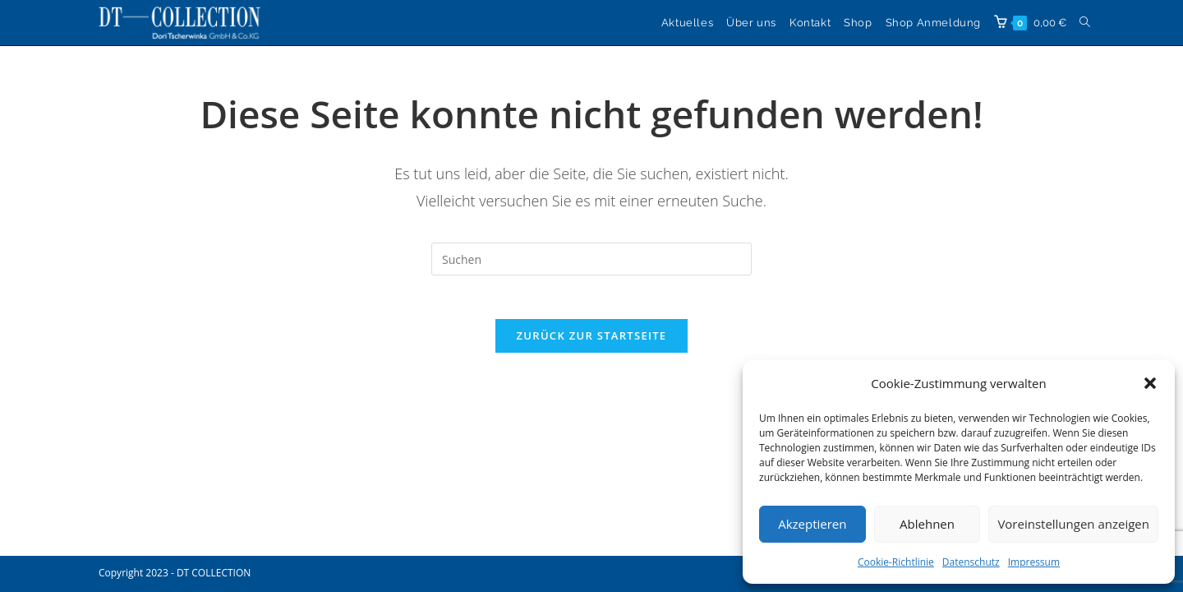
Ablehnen (927, 524)
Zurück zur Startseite (592, 342)
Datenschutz (971, 562)
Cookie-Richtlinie (896, 562)
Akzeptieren (812, 524)
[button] (1150, 383)
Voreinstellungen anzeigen (1073, 524)
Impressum (1034, 562)
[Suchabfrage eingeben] (591, 259)
